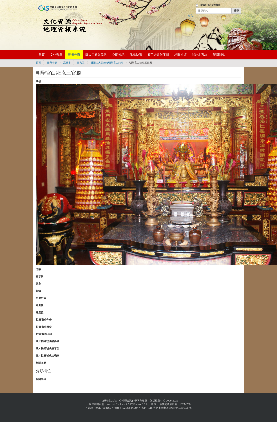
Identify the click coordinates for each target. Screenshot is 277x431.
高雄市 (67, 62)
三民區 (80, 62)
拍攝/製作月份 (44, 326)
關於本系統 (199, 55)
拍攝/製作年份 (44, 319)
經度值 (39, 305)
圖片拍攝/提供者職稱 (47, 355)
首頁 (42, 55)
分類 (38, 269)
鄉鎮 (38, 290)
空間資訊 (118, 55)
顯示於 (39, 276)
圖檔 (38, 81)
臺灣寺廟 (74, 55)
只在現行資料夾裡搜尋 (209, 5)
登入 (190, 15)
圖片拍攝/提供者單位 (47, 348)
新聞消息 (219, 55)
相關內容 (41, 379)
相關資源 (180, 55)
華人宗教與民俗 (96, 55)
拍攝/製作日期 (44, 334)
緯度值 (39, 312)
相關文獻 (41, 362)
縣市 (38, 283)
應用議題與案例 (158, 55)
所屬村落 (41, 298)
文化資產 (56, 55)
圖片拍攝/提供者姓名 (47, 341)
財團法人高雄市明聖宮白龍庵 (107, 62)
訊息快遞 (136, 55)
